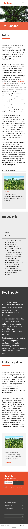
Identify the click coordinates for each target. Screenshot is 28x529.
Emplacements (8, 508)
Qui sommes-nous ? (10, 503)
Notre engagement (9, 500)
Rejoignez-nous (8, 506)
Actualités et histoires (10, 513)
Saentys (14, 527)
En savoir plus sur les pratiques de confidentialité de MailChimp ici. (12, 489)
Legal (15, 525)
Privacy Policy (20, 525)
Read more (6, 203)
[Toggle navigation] (22, 3)
